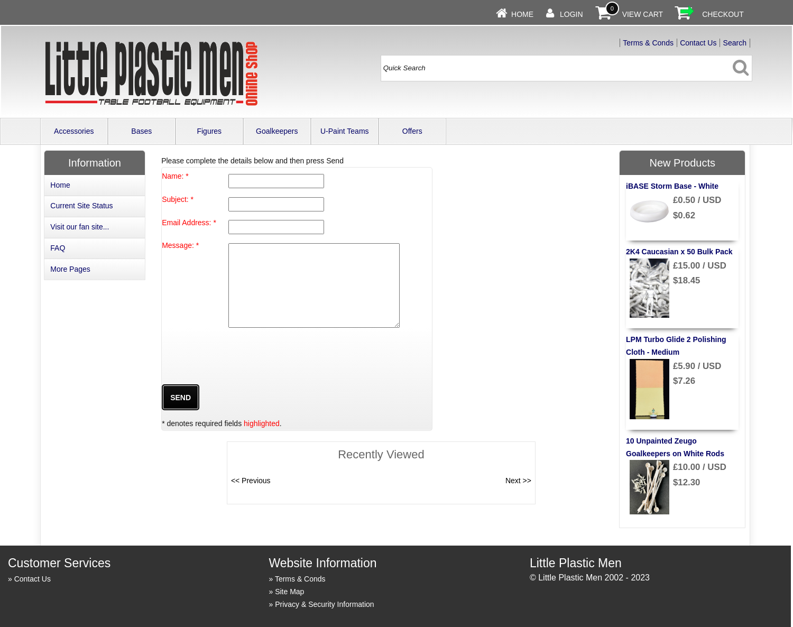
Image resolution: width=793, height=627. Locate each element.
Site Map (289, 591)
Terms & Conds (648, 43)
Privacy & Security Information (324, 604)
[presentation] (242, 369)
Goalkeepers (277, 131)
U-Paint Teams (344, 131)
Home (522, 14)
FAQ (57, 248)
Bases (141, 131)
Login (571, 14)
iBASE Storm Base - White (672, 186)
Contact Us (698, 43)
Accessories (74, 131)
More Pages (70, 269)
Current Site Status (81, 205)
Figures (209, 131)
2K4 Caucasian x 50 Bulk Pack (679, 251)
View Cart (642, 14)
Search (734, 43)
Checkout (723, 14)
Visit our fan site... (79, 227)
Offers (412, 131)
